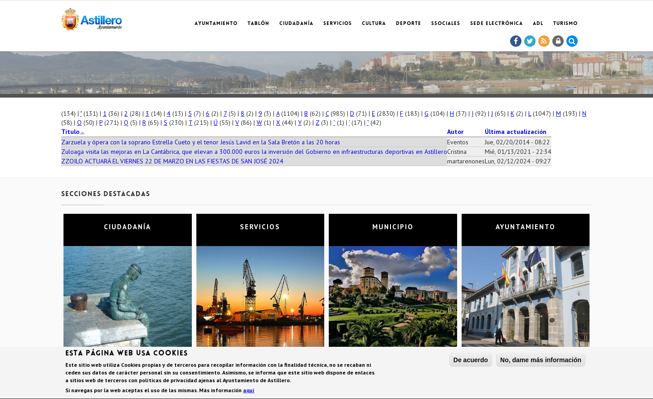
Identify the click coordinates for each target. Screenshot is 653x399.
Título (73, 132)
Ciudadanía (296, 23)
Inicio (579, 73)
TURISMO (565, 23)
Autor (455, 132)
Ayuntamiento (216, 23)
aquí (248, 391)
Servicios (337, 23)
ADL (538, 23)
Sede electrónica (496, 23)
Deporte (408, 23)
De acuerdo (470, 361)
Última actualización (515, 132)
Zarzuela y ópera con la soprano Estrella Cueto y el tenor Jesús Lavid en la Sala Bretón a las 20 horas (200, 142)
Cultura (374, 23)
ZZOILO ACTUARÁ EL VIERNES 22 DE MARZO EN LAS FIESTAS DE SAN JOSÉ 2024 (172, 161)
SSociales (445, 23)
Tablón (258, 23)
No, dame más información (540, 361)
